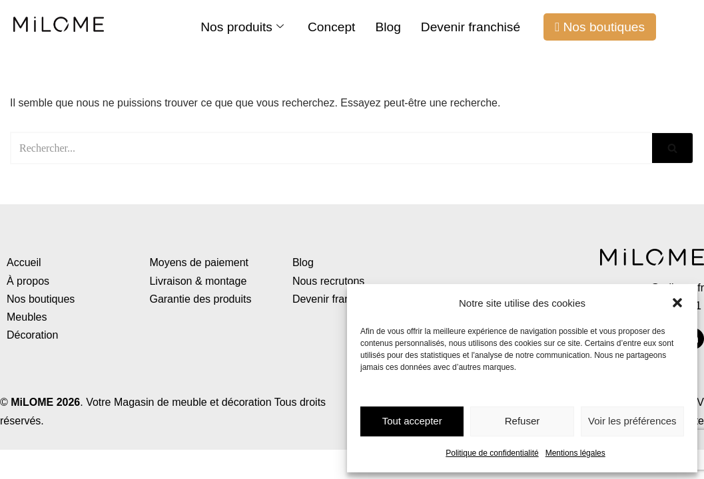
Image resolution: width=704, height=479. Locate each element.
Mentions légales (575, 453)
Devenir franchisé (470, 27)
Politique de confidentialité (492, 453)
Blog (387, 27)
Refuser (522, 420)
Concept (331, 27)
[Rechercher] (331, 148)
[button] (677, 302)
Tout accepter (412, 420)
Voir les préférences (632, 420)
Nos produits (242, 27)
